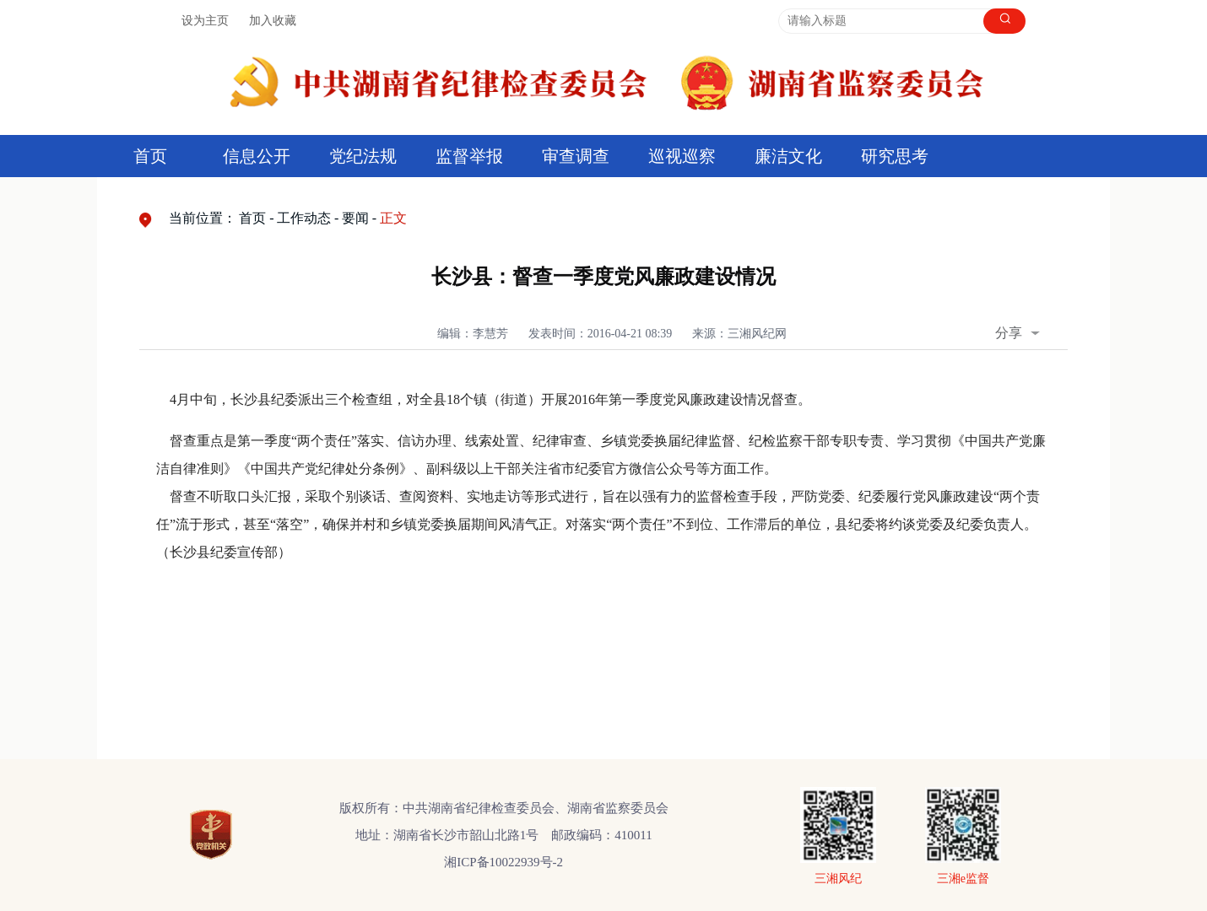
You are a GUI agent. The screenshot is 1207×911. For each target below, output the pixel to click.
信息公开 (256, 156)
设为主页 (205, 20)
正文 (393, 218)
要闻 (355, 218)
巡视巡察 (682, 156)
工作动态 (304, 218)
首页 (150, 156)
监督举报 (469, 156)
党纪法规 (363, 156)
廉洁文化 (788, 156)
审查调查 (575, 156)
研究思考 (894, 156)
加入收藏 (272, 20)
